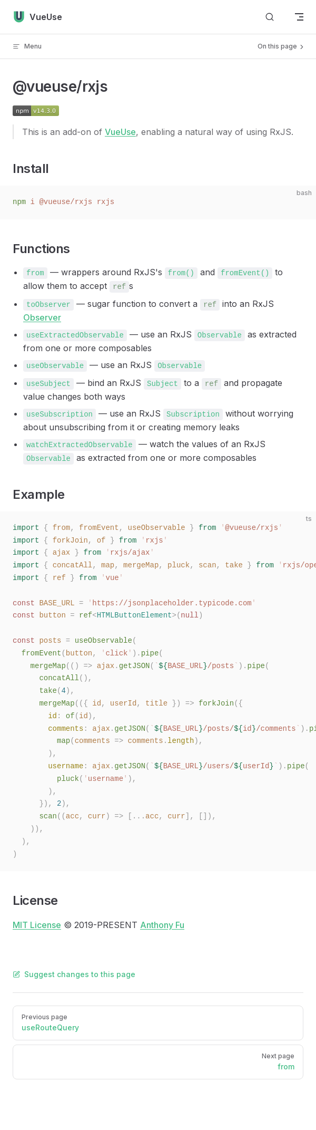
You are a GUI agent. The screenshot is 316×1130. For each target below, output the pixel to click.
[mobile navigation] (299, 17)
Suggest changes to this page (74, 974)
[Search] (269, 17)
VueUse (120, 132)
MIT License (37, 925)
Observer (42, 317)
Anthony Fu (162, 925)
